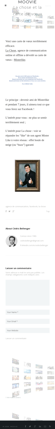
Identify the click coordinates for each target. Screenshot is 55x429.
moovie (14, 426)
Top (48, 211)
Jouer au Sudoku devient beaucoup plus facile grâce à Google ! (26, 383)
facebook (33, 206)
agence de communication (17, 206)
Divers (32, 26)
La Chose (11, 50)
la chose (42, 206)
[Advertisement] (30, 199)
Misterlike (19, 59)
